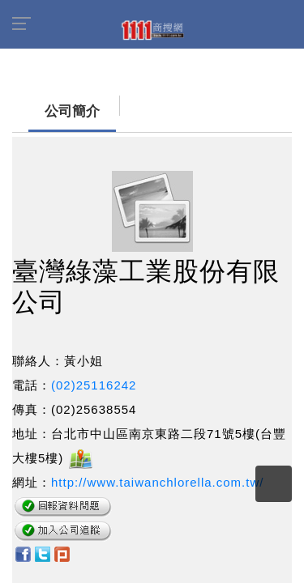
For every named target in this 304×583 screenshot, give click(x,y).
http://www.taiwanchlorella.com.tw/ (157, 474)
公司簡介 (40, 103)
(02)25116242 (93, 377)
